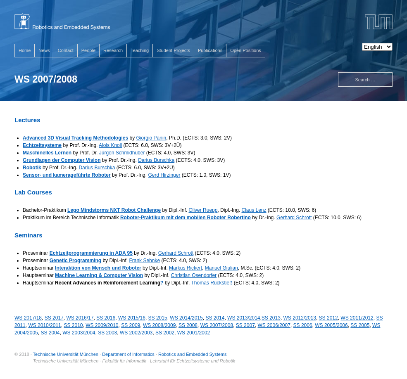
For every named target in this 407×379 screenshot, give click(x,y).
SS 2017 (54, 318)
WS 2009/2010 (102, 325)
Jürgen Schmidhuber (122, 153)
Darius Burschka (156, 160)
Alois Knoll (110, 145)
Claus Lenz (253, 210)
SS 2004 (50, 333)
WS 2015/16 (131, 318)
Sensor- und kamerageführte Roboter (67, 175)
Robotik (32, 168)
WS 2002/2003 (136, 333)
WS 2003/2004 (78, 333)
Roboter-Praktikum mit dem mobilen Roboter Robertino (185, 217)
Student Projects (173, 50)
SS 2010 (73, 325)
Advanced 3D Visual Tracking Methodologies (75, 138)
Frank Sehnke (144, 260)
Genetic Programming (75, 260)
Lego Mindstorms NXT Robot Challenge (114, 210)
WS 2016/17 (79, 318)
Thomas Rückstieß (212, 283)
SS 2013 (271, 318)
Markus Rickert (185, 268)
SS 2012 (328, 318)
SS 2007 (245, 325)
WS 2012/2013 (299, 318)
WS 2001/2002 (193, 333)
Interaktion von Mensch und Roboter (98, 268)
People (88, 50)
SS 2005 (359, 325)
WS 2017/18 (28, 318)
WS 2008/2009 (159, 325)
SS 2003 (107, 333)
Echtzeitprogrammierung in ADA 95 (91, 253)
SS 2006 (302, 325)
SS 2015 (157, 318)
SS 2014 (214, 318)
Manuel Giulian (221, 268)
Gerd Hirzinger (164, 175)
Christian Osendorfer (194, 275)
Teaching (140, 50)
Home (25, 50)
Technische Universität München (65, 354)
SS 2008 (188, 325)
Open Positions (245, 50)
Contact (66, 50)
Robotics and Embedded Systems (192, 354)
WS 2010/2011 (44, 325)
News (44, 50)
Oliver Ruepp (202, 210)
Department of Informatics (128, 354)
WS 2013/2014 (243, 318)
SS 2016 (105, 318)
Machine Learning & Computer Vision (99, 275)
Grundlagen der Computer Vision (61, 160)
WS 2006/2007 (274, 325)
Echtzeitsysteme (42, 145)
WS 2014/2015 (186, 318)
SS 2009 (130, 325)
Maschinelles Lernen (47, 153)
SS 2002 (164, 333)
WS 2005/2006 (331, 325)
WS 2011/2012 (356, 318)
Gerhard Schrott (294, 217)
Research (113, 50)
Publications (210, 50)
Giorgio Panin (151, 138)
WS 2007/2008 (216, 325)
